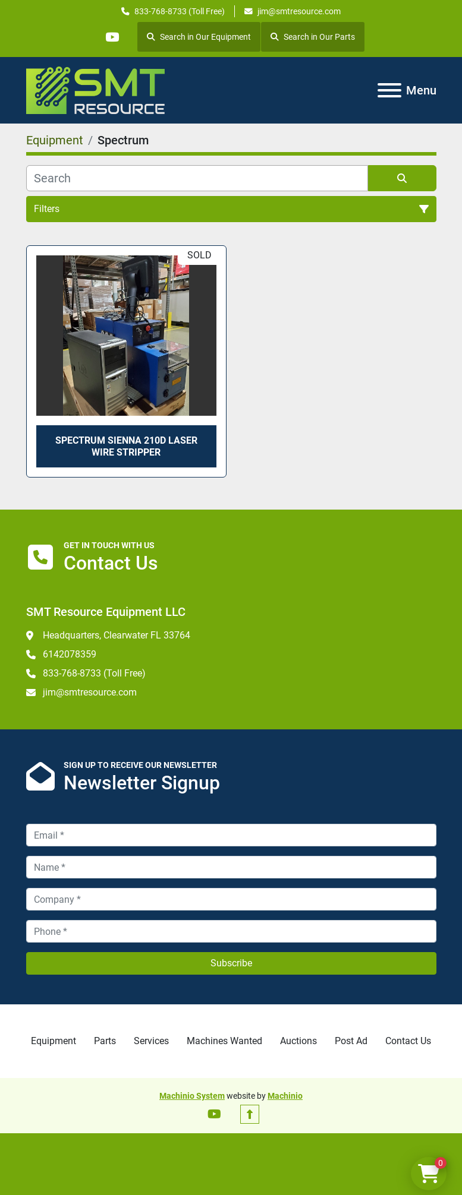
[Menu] (389, 90)
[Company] (231, 899)
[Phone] (231, 931)
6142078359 (69, 654)
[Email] (231, 835)
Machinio (285, 1096)
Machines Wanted (224, 1041)
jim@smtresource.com (299, 11)
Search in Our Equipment (199, 37)
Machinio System (192, 1096)
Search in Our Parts (313, 37)
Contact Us (408, 1041)
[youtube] (112, 37)
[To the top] (249, 1114)
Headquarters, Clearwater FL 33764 (116, 635)
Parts (105, 1041)
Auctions (298, 1041)
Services (151, 1041)
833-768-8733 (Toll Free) (179, 11)
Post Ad (351, 1041)
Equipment (53, 1041)
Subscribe (231, 963)
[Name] (231, 867)
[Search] (197, 178)
